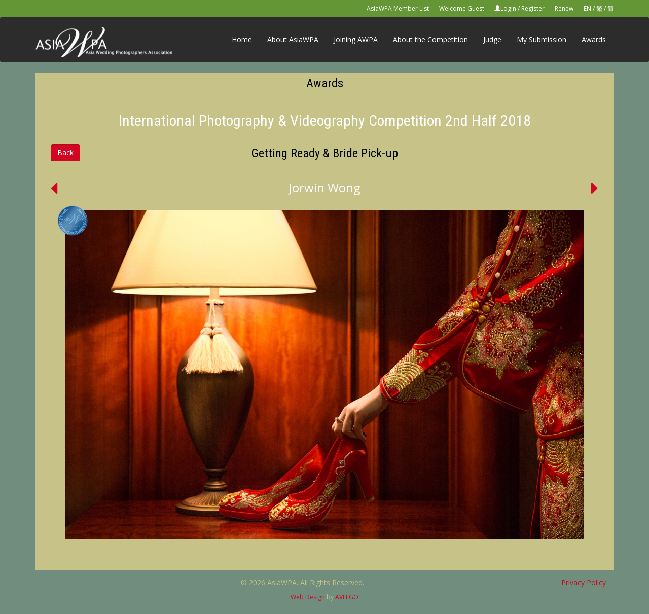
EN (587, 8)
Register (533, 8)
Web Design (308, 597)
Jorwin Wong (324, 187)
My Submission (541, 39)
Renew (564, 8)
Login (508, 8)
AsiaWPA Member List (398, 8)
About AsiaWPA (292, 39)
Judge (492, 39)
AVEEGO (346, 597)
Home (242, 39)
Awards (594, 39)
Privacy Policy (583, 582)
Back (65, 152)
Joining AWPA (356, 39)
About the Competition (430, 39)
